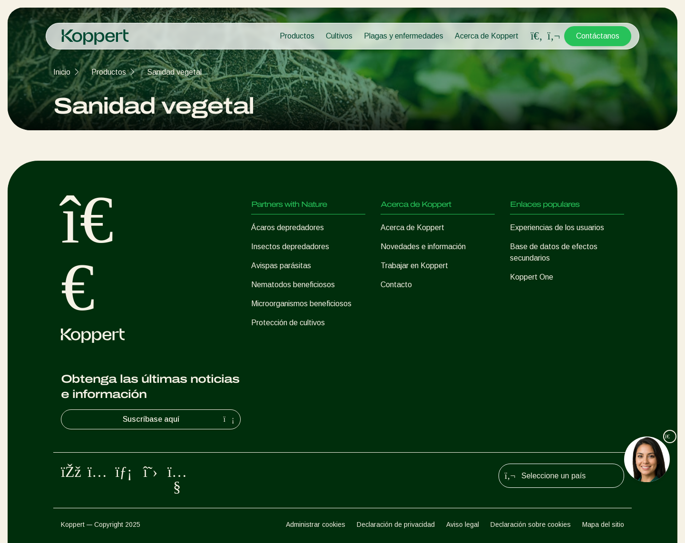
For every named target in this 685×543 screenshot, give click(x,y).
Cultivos (339, 36)
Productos (297, 36)
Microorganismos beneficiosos (301, 304)
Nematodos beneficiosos (293, 285)
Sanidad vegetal (174, 72)
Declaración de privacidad (396, 524)
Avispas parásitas (281, 266)
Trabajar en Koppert (414, 266)
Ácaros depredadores (287, 227)
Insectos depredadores (290, 246)
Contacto (396, 285)
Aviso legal (462, 524)
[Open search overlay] (536, 36)
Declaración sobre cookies (530, 524)
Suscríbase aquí (180, 419)
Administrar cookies (315, 524)
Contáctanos (597, 36)
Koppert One (531, 277)
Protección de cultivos (288, 323)
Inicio (61, 72)
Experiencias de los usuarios (557, 227)
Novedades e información (423, 246)
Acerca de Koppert (487, 36)
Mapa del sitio (603, 524)
